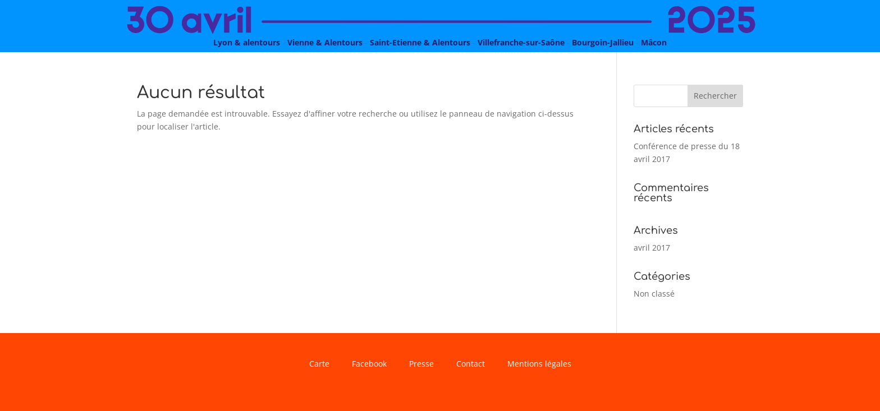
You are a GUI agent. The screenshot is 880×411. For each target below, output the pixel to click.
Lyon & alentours (246, 42)
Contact (470, 364)
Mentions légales (539, 364)
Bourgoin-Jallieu (603, 42)
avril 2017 (652, 247)
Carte (319, 364)
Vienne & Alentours (325, 42)
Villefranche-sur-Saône (521, 42)
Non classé (654, 293)
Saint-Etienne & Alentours (420, 42)
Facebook (369, 364)
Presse (421, 364)
